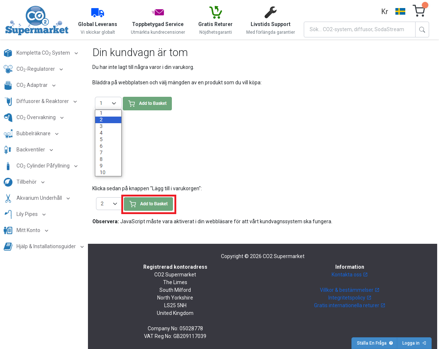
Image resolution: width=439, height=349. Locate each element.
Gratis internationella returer (349, 305)
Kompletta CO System (37, 53)
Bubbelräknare (28, 133)
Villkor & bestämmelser (350, 290)
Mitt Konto (22, 230)
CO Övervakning (30, 117)
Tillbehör (21, 182)
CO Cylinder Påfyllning (37, 166)
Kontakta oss (350, 275)
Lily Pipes (21, 214)
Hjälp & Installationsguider (40, 246)
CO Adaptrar (26, 85)
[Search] (360, 29)
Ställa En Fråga (375, 343)
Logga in (414, 343)
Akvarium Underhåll (33, 198)
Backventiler (25, 150)
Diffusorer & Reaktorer (37, 101)
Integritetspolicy (350, 298)
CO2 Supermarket (284, 256)
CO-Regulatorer (30, 69)
